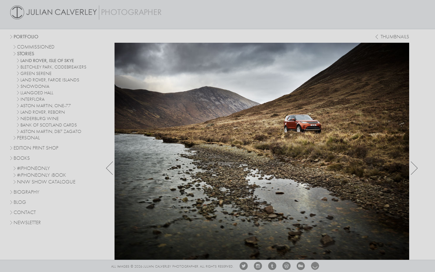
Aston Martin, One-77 (45, 106)
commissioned (35, 47)
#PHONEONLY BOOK (41, 175)
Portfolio (26, 37)
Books (22, 158)
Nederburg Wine (39, 118)
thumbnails (395, 37)
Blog (20, 203)
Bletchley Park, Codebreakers (53, 67)
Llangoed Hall (36, 93)
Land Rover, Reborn (42, 112)
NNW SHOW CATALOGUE (46, 182)
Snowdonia (34, 86)
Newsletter (27, 223)
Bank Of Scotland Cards (48, 125)
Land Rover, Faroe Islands (49, 80)
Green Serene (36, 73)
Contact (25, 213)
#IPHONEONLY (33, 169)
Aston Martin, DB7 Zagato (50, 131)
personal (28, 138)
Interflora (32, 99)
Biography (26, 192)
